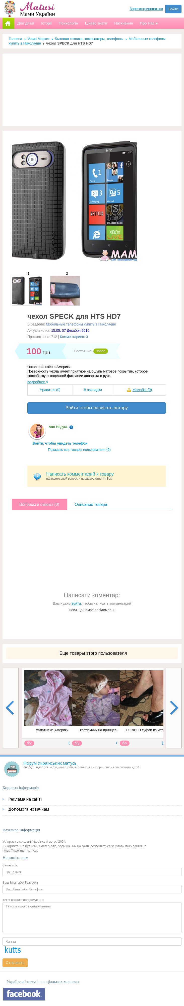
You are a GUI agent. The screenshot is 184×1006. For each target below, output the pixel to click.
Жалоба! (142, 390)
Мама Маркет (38, 39)
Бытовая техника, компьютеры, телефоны (89, 39)
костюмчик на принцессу (100, 730)
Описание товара (91, 504)
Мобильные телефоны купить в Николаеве (81, 324)
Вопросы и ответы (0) (39, 504)
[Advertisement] (92, 90)
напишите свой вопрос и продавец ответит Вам (104, 476)
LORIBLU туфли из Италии (147, 730)
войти (76, 603)
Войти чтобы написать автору (97, 407)
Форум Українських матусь (50, 763)
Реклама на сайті (25, 799)
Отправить (15, 962)
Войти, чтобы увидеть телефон (59, 443)
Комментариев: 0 (74, 337)
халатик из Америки (52, 730)
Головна (15, 39)
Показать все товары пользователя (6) (79, 450)
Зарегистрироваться (146, 9)
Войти (173, 9)
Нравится (50, 390)
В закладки (93, 390)
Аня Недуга (58, 427)
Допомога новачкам (28, 809)
